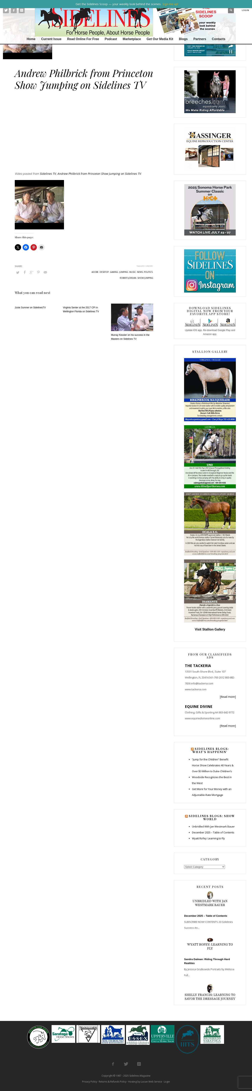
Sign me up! (170, 4)
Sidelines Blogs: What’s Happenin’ (211, 750)
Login (167, 1081)
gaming (114, 272)
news (140, 272)
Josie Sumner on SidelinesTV (30, 307)
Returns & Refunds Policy (112, 1081)
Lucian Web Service (151, 1081)
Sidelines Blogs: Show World (212, 817)
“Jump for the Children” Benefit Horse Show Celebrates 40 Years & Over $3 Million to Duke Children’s (212, 765)
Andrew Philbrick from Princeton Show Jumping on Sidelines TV (99, 173)
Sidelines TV (65, 46)
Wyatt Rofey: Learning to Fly (208, 838)
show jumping (145, 278)
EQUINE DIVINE (198, 706)
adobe (95, 272)
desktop (104, 272)
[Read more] (228, 697)
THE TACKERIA (198, 665)
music (132, 272)
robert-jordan (128, 278)
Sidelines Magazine (139, 1075)
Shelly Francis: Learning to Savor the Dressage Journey (210, 997)
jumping (123, 272)
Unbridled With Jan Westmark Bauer (213, 826)
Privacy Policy (89, 1081)
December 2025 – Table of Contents (213, 832)
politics (148, 272)
